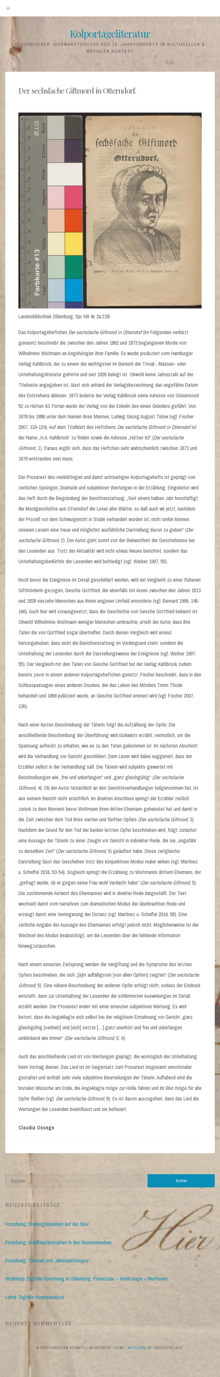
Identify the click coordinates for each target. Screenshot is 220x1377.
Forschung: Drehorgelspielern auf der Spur (47, 1224)
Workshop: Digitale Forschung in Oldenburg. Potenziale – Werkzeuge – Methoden (86, 1278)
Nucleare (137, 1347)
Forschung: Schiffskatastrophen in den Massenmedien (58, 1242)
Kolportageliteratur (110, 33)
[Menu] (8, 8)
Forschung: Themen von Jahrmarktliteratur (47, 1260)
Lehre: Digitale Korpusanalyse (34, 1297)
